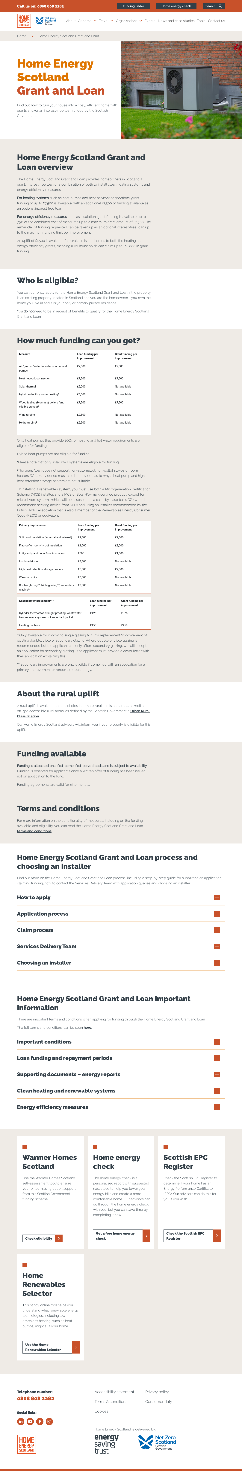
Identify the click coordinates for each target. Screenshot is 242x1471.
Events (150, 21)
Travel (103, 21)
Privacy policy (157, 1392)
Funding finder (133, 6)
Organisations (126, 21)
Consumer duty (158, 1401)
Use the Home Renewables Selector (43, 1347)
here (87, 1027)
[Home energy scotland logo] (24, 21)
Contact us (216, 21)
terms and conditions (34, 831)
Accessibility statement (114, 1392)
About (71, 21)
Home (22, 36)
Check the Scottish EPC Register (185, 1235)
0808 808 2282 (50, 6)
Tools (201, 21)
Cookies (101, 1411)
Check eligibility (38, 1238)
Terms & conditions (111, 1401)
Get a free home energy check (115, 1235)
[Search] (214, 6)
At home (85, 21)
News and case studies (176, 21)
